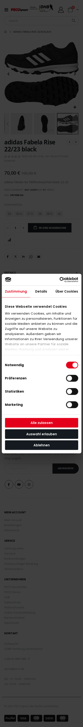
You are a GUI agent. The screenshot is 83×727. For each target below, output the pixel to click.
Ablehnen (41, 445)
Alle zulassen (42, 423)
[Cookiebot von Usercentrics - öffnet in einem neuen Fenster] (59, 279)
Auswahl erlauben (41, 434)
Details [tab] (41, 291)
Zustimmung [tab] (16, 291)
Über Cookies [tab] (66, 291)
